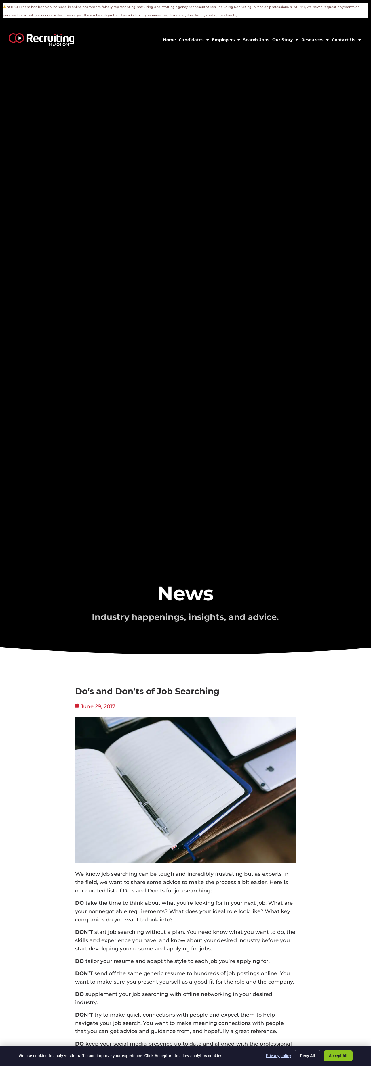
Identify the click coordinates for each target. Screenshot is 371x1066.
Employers (226, 39)
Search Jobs (257, 40)
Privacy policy (278, 1055)
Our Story (286, 39)
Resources (315, 39)
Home (170, 40)
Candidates (194, 39)
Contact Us (347, 39)
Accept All (338, 1055)
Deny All (307, 1055)
